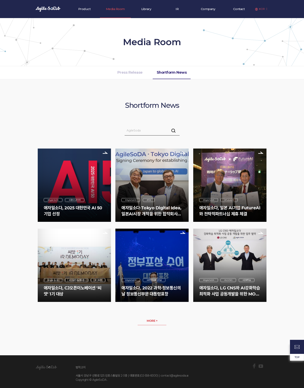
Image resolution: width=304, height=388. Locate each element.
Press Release (130, 72)
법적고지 (81, 367)
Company (208, 9)
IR (177, 9)
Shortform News (172, 72)
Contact (239, 9)
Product (84, 9)
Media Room (115, 9)
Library (146, 9)
